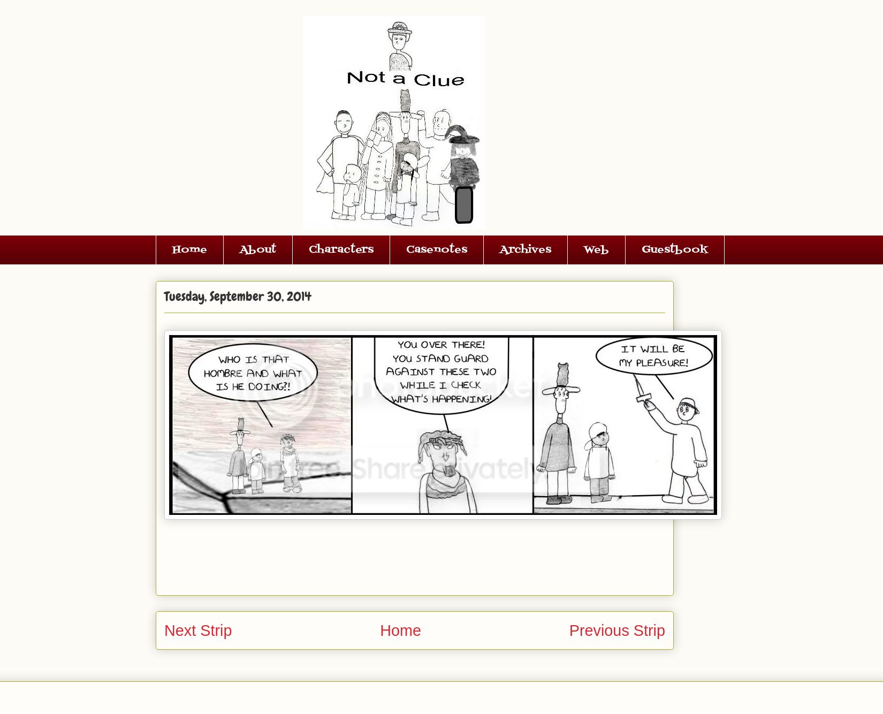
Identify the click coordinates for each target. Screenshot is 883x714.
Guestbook (675, 250)
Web (596, 250)
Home (189, 250)
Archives (525, 250)
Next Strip (198, 630)
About (258, 250)
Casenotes (436, 250)
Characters (341, 250)
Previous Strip (617, 630)
